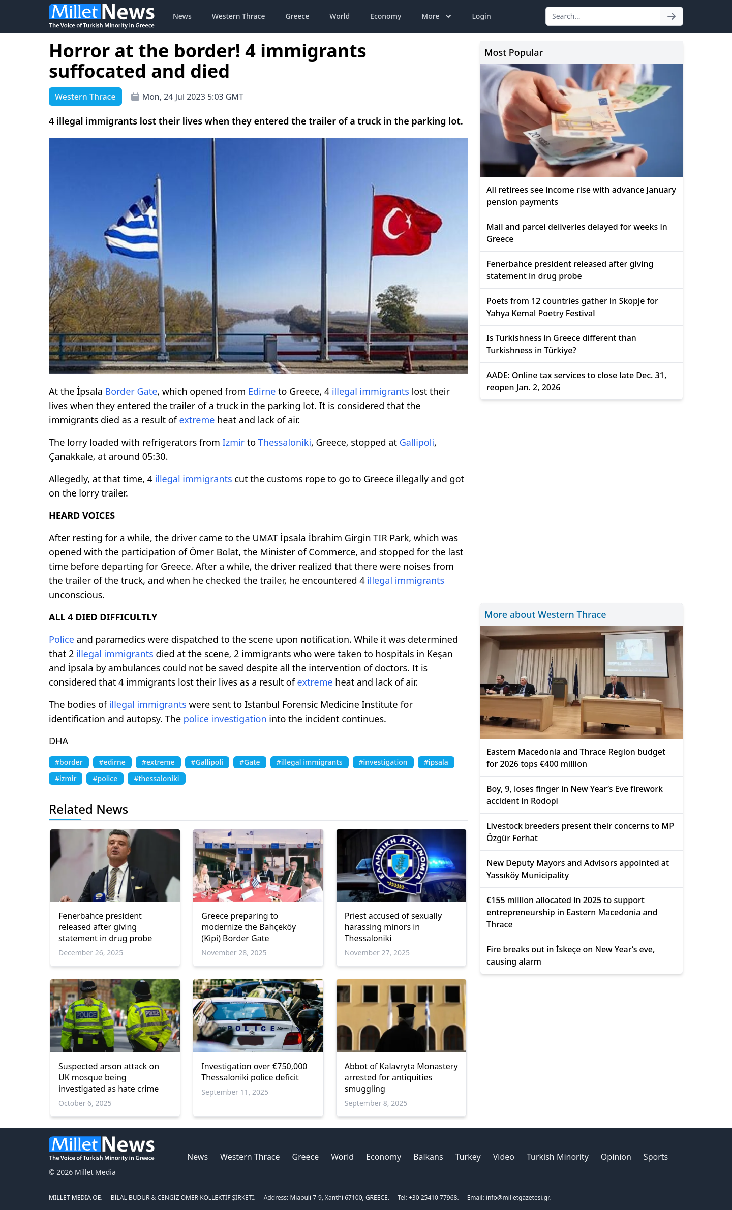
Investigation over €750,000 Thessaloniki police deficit (254, 1072)
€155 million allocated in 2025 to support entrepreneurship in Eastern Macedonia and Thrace (572, 912)
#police (105, 778)
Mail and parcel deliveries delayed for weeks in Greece (576, 232)
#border (69, 762)
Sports (656, 1156)
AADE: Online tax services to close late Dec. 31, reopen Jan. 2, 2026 (576, 381)
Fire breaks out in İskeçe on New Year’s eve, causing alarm (570, 955)
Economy (385, 16)
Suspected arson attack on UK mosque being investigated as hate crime (108, 1077)
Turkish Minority (558, 1156)
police (196, 718)
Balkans (428, 1156)
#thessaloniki (156, 778)
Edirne (262, 391)
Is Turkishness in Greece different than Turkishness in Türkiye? (561, 344)
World (339, 16)
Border (119, 391)
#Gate (249, 762)
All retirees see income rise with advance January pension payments (581, 195)
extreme (197, 420)
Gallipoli (417, 442)
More (437, 16)
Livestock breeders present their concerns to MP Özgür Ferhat (580, 832)
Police (61, 639)
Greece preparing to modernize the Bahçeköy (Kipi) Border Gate (248, 927)
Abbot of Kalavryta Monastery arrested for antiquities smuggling (401, 1077)
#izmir (65, 778)
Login (481, 16)
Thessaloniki (284, 442)
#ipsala (436, 762)
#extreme (158, 762)
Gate (147, 391)
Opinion (616, 1156)
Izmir (234, 442)
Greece (297, 16)
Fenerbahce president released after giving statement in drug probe (105, 927)
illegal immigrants (370, 391)
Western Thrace (238, 16)
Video (503, 1156)
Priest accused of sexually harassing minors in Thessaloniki (393, 927)
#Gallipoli (207, 762)
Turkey (468, 1156)
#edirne (112, 762)
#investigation (383, 762)
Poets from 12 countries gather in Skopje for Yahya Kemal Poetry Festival (572, 307)
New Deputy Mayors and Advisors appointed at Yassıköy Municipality (577, 869)
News (182, 16)
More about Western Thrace (545, 614)
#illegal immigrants (310, 762)
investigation (238, 718)
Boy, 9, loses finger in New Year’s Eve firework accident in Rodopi (574, 794)
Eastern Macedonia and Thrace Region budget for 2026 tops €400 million (575, 757)
